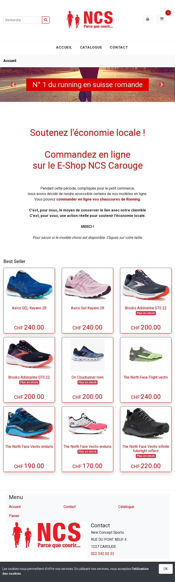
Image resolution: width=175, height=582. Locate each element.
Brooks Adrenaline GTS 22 (146, 308)
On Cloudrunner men (87, 377)
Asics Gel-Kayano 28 (87, 308)
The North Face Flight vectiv (146, 377)
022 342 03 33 (102, 553)
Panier (14, 516)
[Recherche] (22, 19)
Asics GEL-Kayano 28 (29, 308)
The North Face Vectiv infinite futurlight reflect (145, 448)
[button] (13, 84)
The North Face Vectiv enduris (29, 446)
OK (166, 569)
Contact (119, 47)
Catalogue (91, 47)
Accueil (64, 47)
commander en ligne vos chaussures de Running (98, 199)
